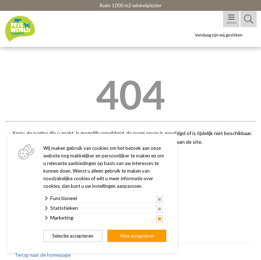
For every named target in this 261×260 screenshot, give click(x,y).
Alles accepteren (137, 236)
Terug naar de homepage (42, 255)
